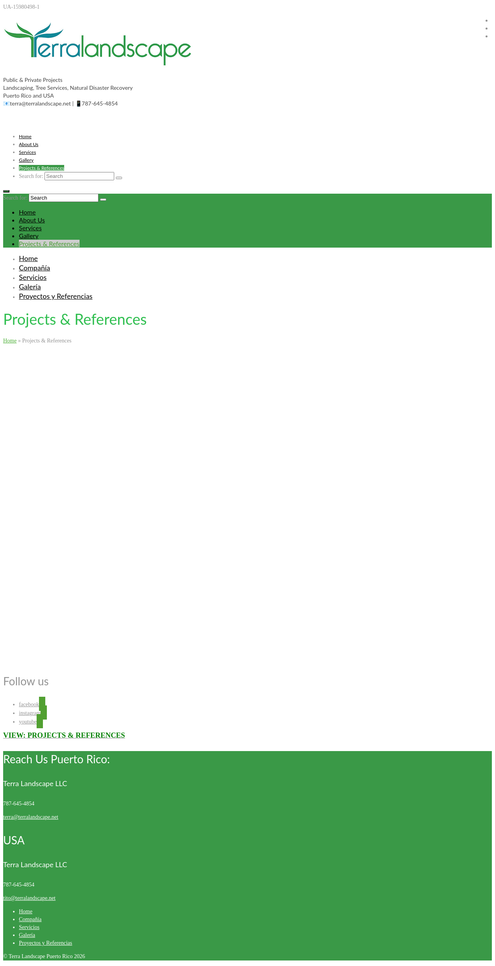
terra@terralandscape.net (30, 817)
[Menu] (6, 191)
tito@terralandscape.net (29, 898)
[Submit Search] (119, 178)
